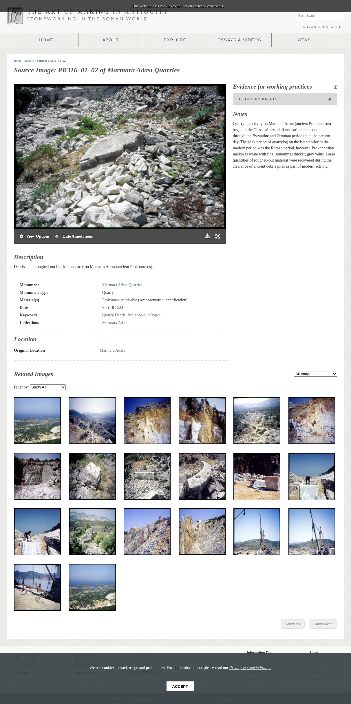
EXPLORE (175, 40)
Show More (323, 624)
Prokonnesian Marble (119, 300)
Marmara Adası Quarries (122, 285)
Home (17, 60)
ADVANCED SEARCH (322, 27)
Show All (292, 624)
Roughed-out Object (144, 315)
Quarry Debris (113, 315)
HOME (46, 40)
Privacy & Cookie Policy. (250, 668)
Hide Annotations (74, 236)
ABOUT (110, 40)
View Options (35, 236)
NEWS (304, 40)
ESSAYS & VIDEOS (239, 40)
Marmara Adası (114, 322)
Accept (180, 686)
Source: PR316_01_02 (51, 60)
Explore (29, 60)
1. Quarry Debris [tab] (285, 99)
